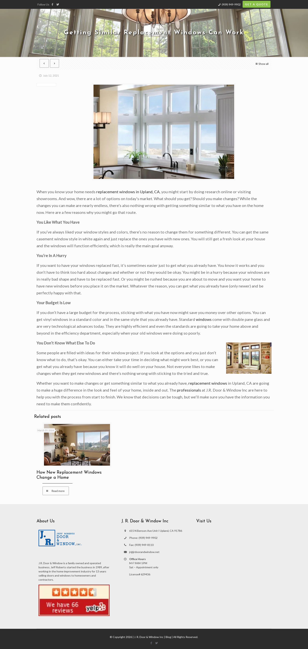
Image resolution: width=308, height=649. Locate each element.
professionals (189, 390)
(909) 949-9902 (231, 4)
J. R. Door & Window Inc (148, 637)
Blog (168, 637)
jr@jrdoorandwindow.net (144, 552)
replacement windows (207, 383)
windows (204, 319)
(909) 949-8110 (144, 544)
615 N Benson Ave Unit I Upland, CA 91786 (155, 530)
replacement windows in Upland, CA (128, 191)
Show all (262, 63)
